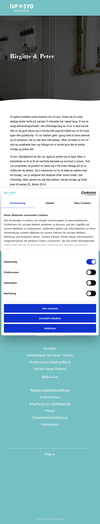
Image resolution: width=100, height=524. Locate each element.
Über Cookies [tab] (82, 202)
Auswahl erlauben (50, 318)
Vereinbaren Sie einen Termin (50, 355)
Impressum (50, 424)
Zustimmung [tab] (17, 202)
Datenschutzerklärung (50, 417)
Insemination (50, 397)
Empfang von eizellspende (50, 403)
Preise (50, 410)
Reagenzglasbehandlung (50, 390)
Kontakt (50, 348)
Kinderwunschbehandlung (50, 362)
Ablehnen (50, 328)
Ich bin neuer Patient (50, 368)
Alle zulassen (50, 308)
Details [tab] (50, 202)
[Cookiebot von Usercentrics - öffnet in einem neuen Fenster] (81, 193)
